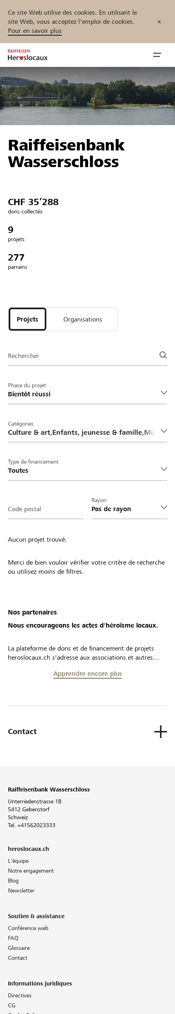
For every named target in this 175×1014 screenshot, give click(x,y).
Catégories (21, 423)
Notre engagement (31, 871)
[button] (157, 55)
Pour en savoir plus (35, 30)
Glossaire (19, 948)
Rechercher (23, 356)
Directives (20, 995)
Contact (17, 958)
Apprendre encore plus (87, 673)
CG (11, 1005)
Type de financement (33, 461)
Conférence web (28, 928)
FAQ (13, 938)
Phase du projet (27, 385)
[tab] (27, 319)
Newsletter (21, 890)
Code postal (24, 509)
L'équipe (18, 861)
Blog (13, 880)
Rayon (99, 500)
